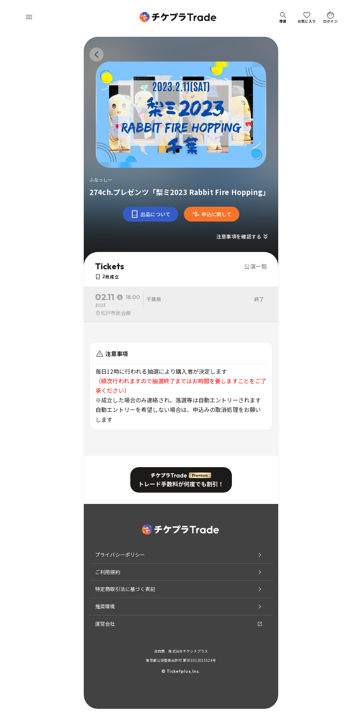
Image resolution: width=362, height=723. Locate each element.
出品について (150, 214)
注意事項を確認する (243, 236)
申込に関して (211, 214)
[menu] (29, 16)
